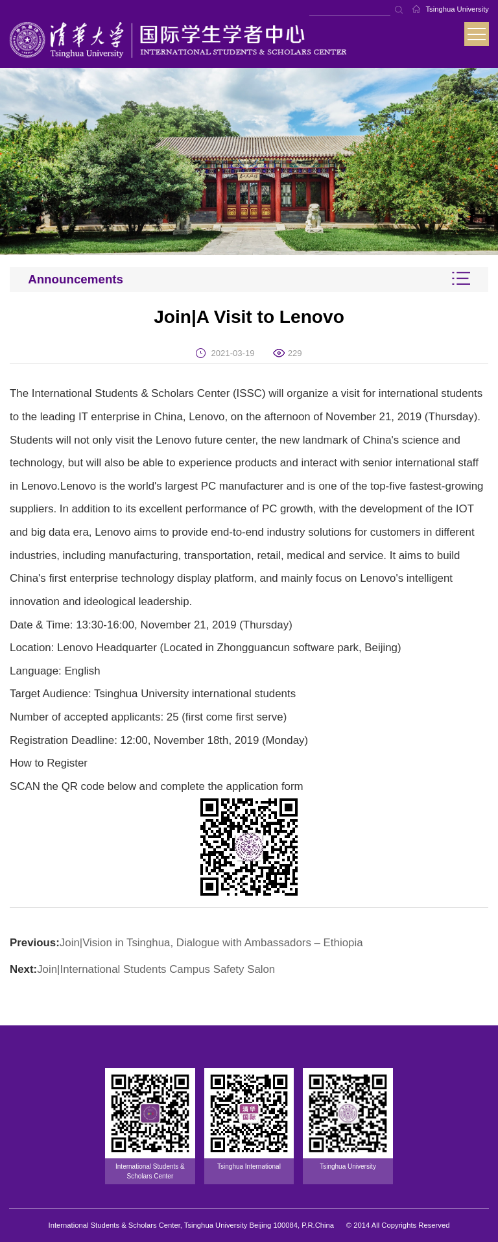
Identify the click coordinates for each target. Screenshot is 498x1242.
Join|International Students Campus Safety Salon (156, 969)
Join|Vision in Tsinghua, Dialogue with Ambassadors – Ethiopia (211, 943)
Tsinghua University (457, 9)
